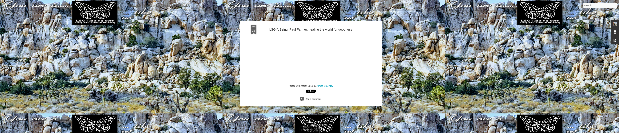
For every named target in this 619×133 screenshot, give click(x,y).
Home (20, 13)
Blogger (320, 131)
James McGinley (324, 51)
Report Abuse (329, 131)
